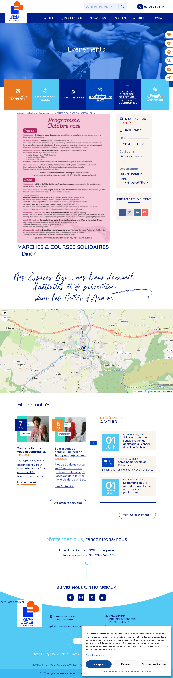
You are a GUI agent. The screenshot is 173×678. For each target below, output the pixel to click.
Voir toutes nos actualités (68, 504)
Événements (45, 113)
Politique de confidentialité (138, 671)
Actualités (140, 18)
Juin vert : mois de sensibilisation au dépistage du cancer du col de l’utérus (136, 443)
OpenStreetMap (154, 391)
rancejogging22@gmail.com (138, 182)
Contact (159, 18)
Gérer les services (95, 655)
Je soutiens (119, 18)
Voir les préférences (154, 664)
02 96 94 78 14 (154, 7)
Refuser (125, 664)
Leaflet (138, 391)
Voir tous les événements (137, 516)
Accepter (98, 664)
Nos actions (98, 18)
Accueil (49, 18)
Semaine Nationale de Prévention (132, 465)
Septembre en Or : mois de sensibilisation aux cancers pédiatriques (137, 489)
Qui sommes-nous (71, 18)
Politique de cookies (113, 671)
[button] (83, 348)
